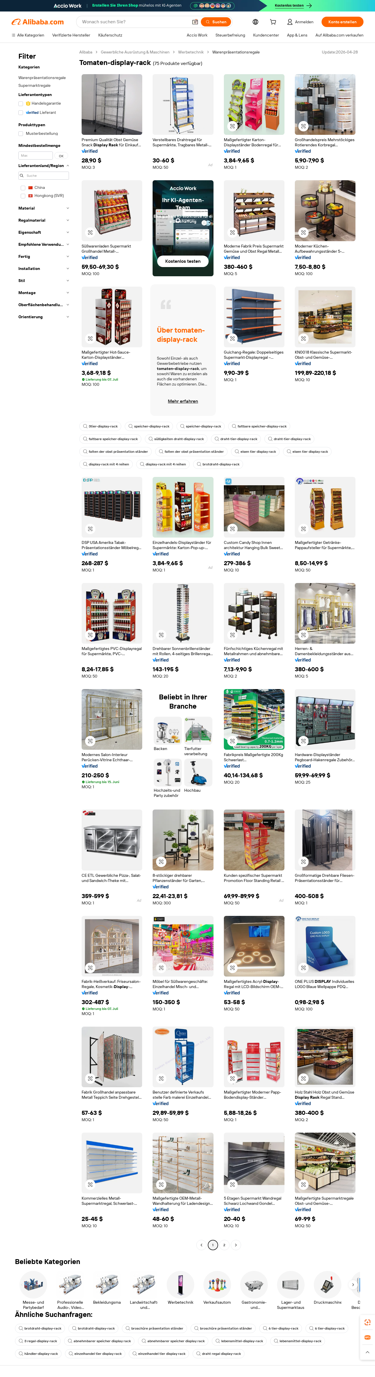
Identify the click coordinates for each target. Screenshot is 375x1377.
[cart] (274, 22)
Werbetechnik (191, 52)
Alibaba (85, 52)
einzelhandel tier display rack (95, 1353)
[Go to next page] (236, 1245)
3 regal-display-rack (38, 1341)
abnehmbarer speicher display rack (99, 1341)
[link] (367, 1322)
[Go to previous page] (201, 1245)
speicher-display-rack (148, 426)
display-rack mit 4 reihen (106, 464)
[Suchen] (216, 21)
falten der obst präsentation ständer (115, 451)
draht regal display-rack (218, 1353)
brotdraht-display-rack (218, 464)
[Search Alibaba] (134, 22)
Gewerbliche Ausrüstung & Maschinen (135, 52)
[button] (195, 21)
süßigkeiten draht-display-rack (176, 439)
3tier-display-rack (100, 426)
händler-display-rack (38, 1353)
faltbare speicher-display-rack (259, 426)
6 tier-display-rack (280, 1328)
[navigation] (43, 649)
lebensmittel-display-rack (239, 1341)
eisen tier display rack (255, 451)
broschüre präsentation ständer (154, 1328)
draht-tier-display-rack (236, 439)
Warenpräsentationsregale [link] (236, 52)
